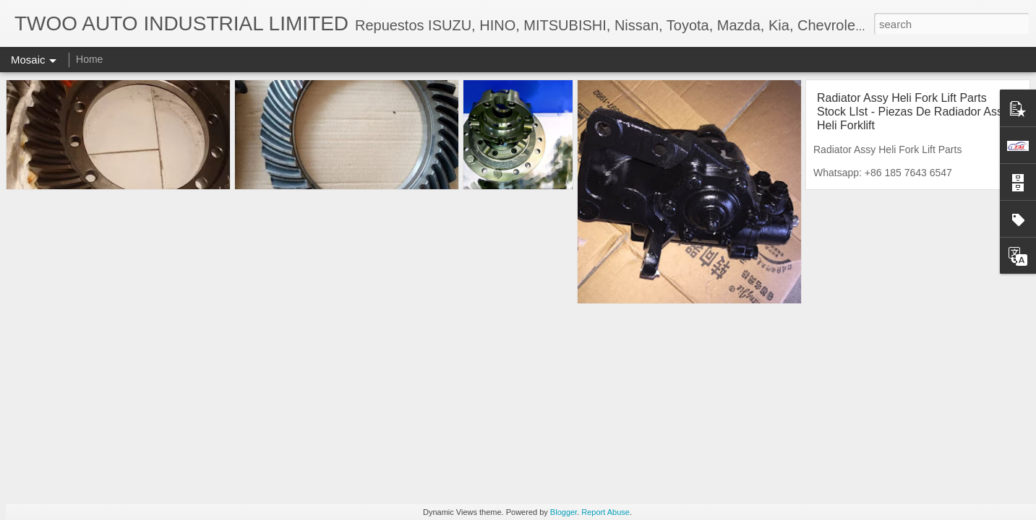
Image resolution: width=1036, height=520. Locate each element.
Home (89, 59)
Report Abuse (605, 512)
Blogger (563, 512)
